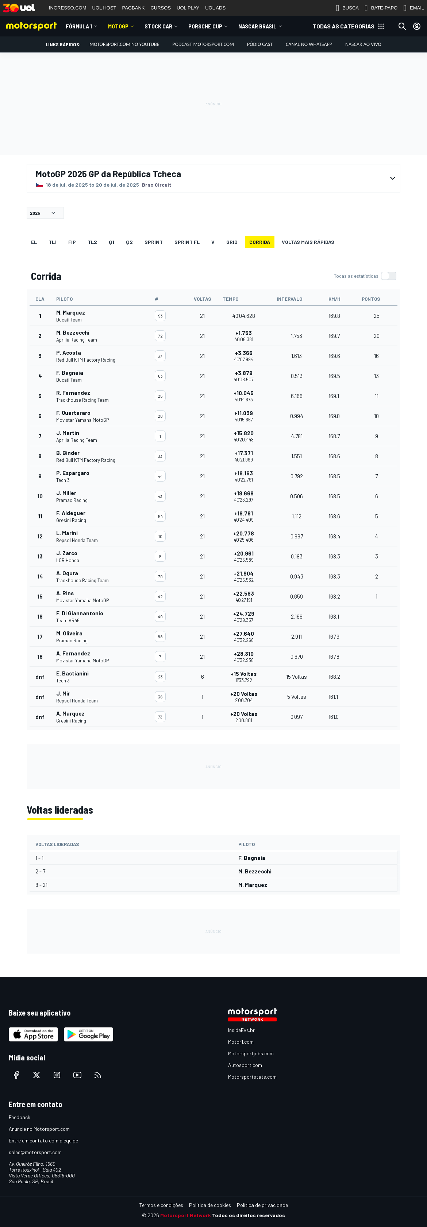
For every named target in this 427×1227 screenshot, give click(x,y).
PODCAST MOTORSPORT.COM (203, 44)
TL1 (53, 242)
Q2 (129, 242)
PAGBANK (133, 8)
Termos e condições (161, 1205)
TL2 (92, 242)
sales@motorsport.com (35, 1152)
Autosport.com (245, 1065)
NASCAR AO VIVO (363, 44)
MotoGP (118, 26)
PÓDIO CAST (260, 44)
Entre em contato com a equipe (43, 1140)
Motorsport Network (185, 1215)
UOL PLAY (188, 8)
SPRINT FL (187, 242)
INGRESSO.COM (67, 8)
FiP (72, 242)
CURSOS (160, 8)
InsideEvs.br (241, 1030)
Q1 (111, 242)
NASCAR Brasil (257, 26)
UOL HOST (104, 8)
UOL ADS (215, 8)
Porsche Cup (205, 26)
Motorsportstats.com (252, 1077)
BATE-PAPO (381, 8)
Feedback (19, 1117)
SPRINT (154, 242)
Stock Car (158, 26)
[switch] (365, 276)
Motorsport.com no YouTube (124, 44)
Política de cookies (210, 1205)
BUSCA (347, 8)
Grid (232, 242)
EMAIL (413, 8)
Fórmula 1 (79, 26)
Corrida (259, 242)
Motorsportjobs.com (251, 1053)
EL (34, 242)
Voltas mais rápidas (308, 242)
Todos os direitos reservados (248, 1215)
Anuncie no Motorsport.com (39, 1129)
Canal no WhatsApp (309, 44)
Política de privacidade (262, 1205)
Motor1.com (241, 1042)
